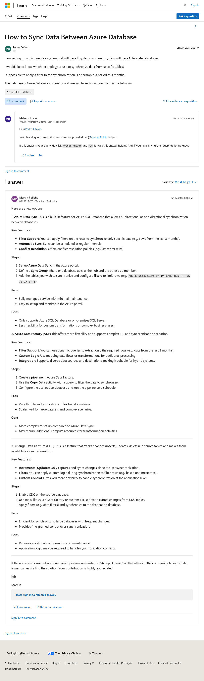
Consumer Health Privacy (114, 663)
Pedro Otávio (21, 47)
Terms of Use (145, 663)
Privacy (87, 663)
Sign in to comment (17, 171)
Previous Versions (36, 663)
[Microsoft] (7, 5)
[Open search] (185, 5)
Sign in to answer (15, 633)
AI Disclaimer (13, 663)
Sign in (195, 5)
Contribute (71, 663)
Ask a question (188, 16)
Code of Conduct (168, 663)
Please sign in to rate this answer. (35, 595)
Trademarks (12, 669)
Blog (54, 663)
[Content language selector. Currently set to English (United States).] (23, 653)
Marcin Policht (99, 137)
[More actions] (195, 26)
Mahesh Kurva (28, 118)
